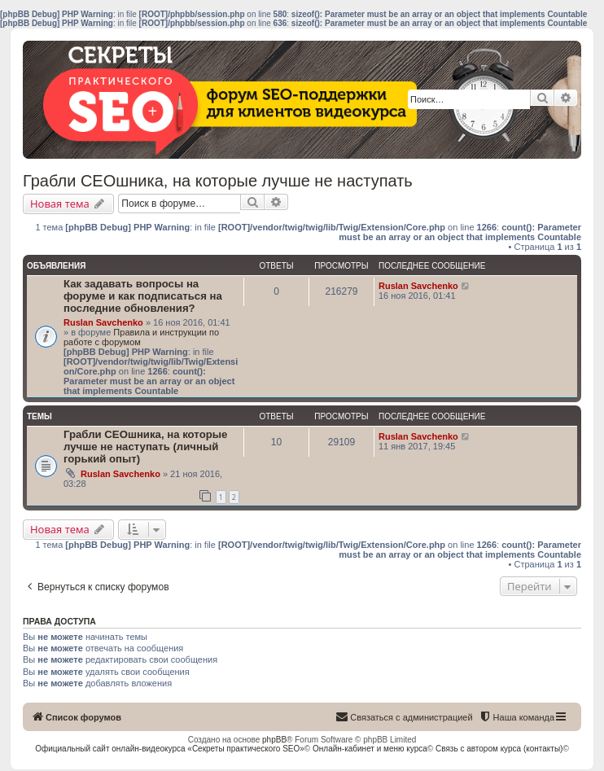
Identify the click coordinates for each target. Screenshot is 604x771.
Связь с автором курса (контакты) (498, 748)
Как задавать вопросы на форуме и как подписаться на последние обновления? (142, 296)
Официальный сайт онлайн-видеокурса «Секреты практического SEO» (169, 748)
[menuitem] (516, 717)
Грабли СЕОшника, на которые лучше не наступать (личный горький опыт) (145, 446)
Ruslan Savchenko (103, 322)
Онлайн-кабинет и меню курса (370, 748)
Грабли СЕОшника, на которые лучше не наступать (218, 181)
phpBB (274, 739)
